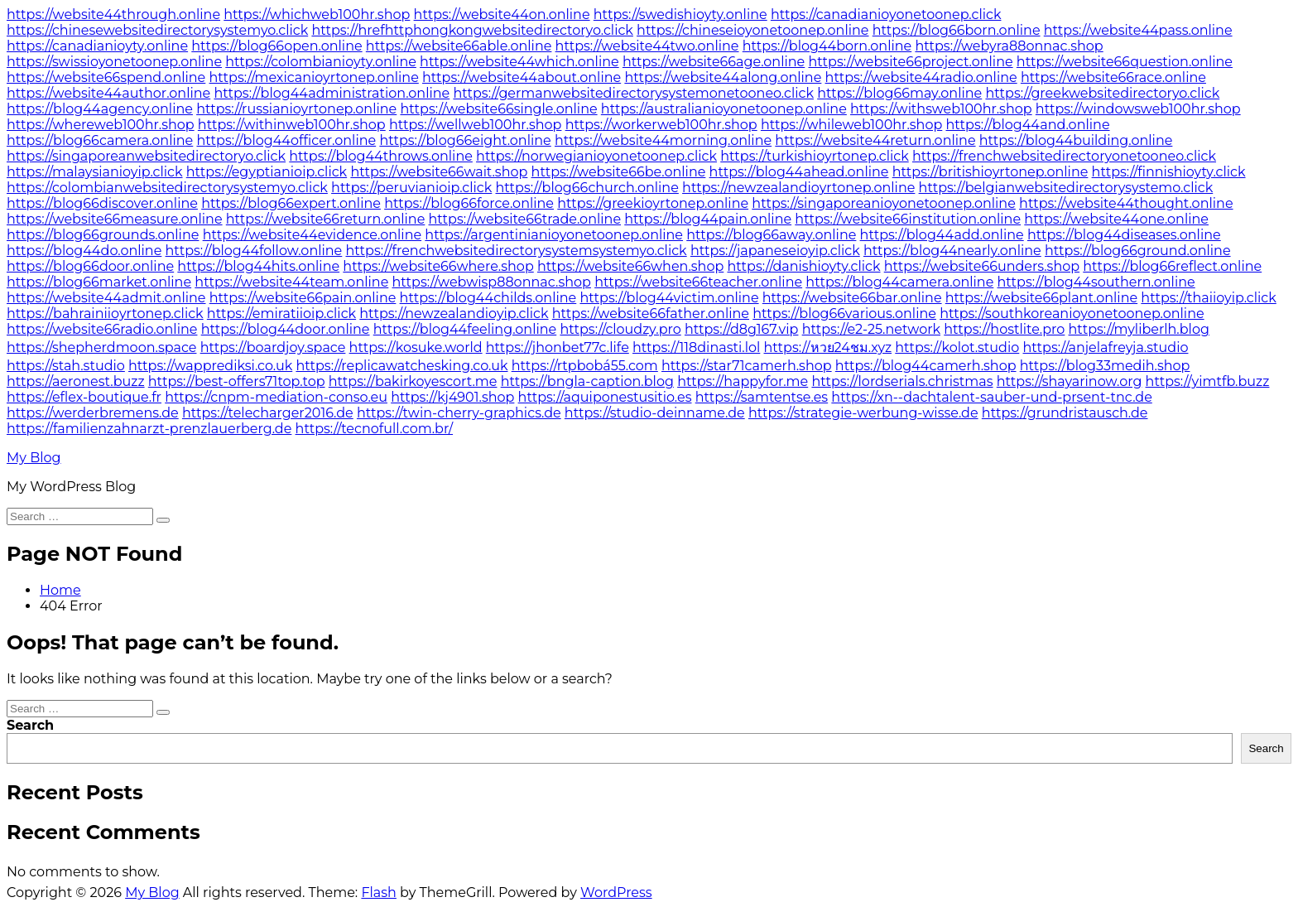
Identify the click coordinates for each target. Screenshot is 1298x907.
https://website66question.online (1125, 62)
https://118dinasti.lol (696, 347)
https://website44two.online (647, 46)
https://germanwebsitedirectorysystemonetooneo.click (633, 93)
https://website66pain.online (303, 298)
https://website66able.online (459, 46)
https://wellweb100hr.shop (475, 125)
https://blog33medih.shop (1105, 366)
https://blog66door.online (90, 266)
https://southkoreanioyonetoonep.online (1072, 313)
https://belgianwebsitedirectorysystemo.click (1066, 187)
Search (30, 725)
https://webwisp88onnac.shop (491, 282)
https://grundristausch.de (1065, 413)
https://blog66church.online (587, 187)
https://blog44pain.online (707, 219)
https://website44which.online (519, 62)
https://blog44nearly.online (952, 250)
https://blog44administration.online (331, 93)
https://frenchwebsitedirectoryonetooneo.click (1064, 156)
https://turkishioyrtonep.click (814, 156)
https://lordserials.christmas (902, 381)
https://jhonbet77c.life (557, 347)
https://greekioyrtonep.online (652, 203)
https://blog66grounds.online (103, 235)
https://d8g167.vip (742, 329)
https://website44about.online (521, 77)
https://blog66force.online (469, 203)
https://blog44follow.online (254, 250)
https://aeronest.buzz (76, 381)
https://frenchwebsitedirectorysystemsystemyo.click (516, 250)
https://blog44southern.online (1096, 282)
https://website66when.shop (630, 266)
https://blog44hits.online (258, 266)
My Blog (34, 458)
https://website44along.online (722, 77)
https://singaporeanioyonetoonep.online (884, 203)
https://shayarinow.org (1069, 381)
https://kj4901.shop (452, 397)
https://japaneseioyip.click (775, 250)
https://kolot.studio (957, 347)
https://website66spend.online (106, 77)
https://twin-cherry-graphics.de (459, 413)
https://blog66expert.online (291, 203)
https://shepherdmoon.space (101, 347)
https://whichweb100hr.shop (317, 14)
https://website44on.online (502, 14)
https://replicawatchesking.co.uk (401, 366)
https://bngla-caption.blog (587, 381)
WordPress (616, 892)
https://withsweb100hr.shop (941, 109)
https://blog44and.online (1027, 125)
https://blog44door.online (285, 329)
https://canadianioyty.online (97, 46)
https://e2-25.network (871, 329)
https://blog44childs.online (488, 298)
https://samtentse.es (761, 397)
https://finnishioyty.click (1169, 172)
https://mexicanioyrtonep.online (314, 77)
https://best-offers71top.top (236, 381)
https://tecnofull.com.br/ (375, 429)
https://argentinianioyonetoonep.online (554, 235)
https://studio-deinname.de (655, 413)
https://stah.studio (66, 366)
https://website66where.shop (438, 266)
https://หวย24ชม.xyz (828, 347)
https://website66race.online (1113, 77)
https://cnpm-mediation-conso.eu (276, 397)
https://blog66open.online (276, 46)
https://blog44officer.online (286, 140)
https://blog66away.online (771, 235)
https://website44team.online (291, 282)
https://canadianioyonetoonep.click (886, 14)
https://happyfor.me (742, 381)
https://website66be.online (618, 172)
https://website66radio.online (102, 329)
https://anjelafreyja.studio (1106, 347)
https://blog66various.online (844, 313)
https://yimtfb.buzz (1208, 381)
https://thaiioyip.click (1208, 298)
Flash (379, 892)
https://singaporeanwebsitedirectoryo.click (146, 156)
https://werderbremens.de (93, 413)
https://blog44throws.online (381, 156)
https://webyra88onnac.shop (1009, 46)
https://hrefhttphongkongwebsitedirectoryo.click (472, 30)
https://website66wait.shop (438, 172)
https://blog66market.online (99, 282)
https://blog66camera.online (100, 140)
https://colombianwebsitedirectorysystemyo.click (167, 187)
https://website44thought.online (1126, 203)
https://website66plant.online (1041, 298)
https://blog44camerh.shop (926, 366)
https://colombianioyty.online (320, 62)
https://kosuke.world (416, 347)
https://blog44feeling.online (465, 329)
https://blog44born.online (827, 46)
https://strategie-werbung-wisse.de (863, 413)
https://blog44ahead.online (799, 172)
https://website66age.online (714, 62)
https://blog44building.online (1076, 140)
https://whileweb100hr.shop (851, 125)
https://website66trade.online (525, 219)
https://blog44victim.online (668, 298)
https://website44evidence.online (312, 235)
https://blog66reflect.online (1172, 266)
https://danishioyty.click (803, 266)
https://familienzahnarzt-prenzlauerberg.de (149, 429)
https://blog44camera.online (899, 282)
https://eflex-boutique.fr (84, 397)
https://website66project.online (910, 62)
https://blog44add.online (942, 235)
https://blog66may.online (899, 93)
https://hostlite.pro (1004, 329)
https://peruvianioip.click (411, 187)
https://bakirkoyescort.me (413, 381)
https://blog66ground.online (1138, 250)
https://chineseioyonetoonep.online (752, 30)
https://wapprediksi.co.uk (210, 366)
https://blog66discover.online (102, 203)
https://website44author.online (108, 93)
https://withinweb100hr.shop (292, 125)
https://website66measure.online (115, 219)
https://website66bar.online (852, 298)
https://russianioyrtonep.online (296, 109)
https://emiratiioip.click (281, 313)
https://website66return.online (325, 219)
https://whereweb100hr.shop (101, 125)
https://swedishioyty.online (680, 14)
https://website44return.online (875, 140)
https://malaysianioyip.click (95, 172)
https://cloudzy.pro (620, 329)
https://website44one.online (1116, 219)
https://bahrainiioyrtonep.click (105, 313)
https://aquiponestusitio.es (605, 397)
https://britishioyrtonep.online (990, 172)
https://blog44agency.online (100, 109)
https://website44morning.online (663, 140)
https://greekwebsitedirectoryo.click (1102, 93)
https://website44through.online (113, 14)
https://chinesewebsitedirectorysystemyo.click (157, 30)
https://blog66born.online (957, 30)
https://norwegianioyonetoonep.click (596, 156)
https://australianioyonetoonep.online (724, 109)
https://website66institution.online (908, 219)
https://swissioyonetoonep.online (114, 62)
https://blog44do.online (84, 250)
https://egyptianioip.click (266, 172)
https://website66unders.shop (981, 266)
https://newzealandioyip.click (453, 313)
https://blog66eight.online (464, 140)
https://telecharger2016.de (267, 413)
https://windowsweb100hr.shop (1138, 109)
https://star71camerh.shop (746, 366)
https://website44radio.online (921, 77)
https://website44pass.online (1138, 30)
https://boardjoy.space (273, 347)
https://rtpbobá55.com (585, 366)
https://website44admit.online (106, 298)
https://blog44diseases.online (1124, 235)
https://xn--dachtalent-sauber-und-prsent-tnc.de (991, 397)
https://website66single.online (498, 109)
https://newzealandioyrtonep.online (798, 187)
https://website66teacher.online (698, 282)
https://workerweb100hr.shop (661, 125)
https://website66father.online (650, 313)
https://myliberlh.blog (1139, 329)
